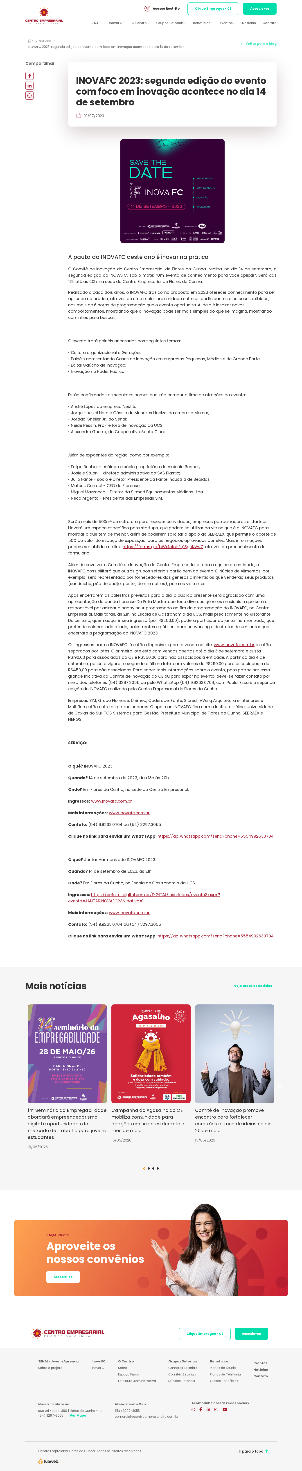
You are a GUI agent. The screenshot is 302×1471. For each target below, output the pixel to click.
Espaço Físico (128, 1374)
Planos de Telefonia (225, 1374)
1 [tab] (144, 1168)
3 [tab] (153, 1168)
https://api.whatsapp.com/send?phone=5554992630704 (216, 836)
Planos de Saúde (223, 1368)
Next (280, 1087)
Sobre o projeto (50, 1368)
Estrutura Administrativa (137, 1381)
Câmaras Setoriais (182, 1368)
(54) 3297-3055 (50, 1415)
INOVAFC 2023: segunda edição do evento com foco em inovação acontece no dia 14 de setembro (106, 47)
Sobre (122, 1368)
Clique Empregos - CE (213, 9)
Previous (22, 1087)
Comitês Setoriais (182, 1374)
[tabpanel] (67, 1077)
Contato (270, 23)
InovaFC (98, 1368)
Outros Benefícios (224, 1381)
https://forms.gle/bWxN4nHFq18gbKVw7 (163, 547)
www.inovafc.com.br (234, 645)
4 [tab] (158, 1168)
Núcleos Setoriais (181, 1381)
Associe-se (259, 9)
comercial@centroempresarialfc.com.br (146, 1416)
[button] (100, 23)
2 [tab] (149, 1168)
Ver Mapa (78, 1415)
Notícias (249, 23)
